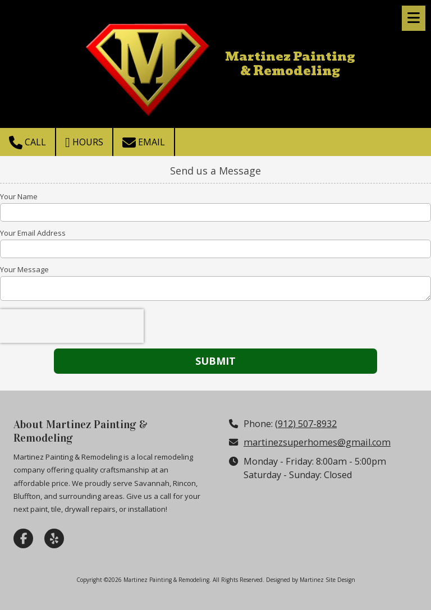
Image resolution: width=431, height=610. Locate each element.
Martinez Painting (290, 56)
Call (27, 142)
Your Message (24, 269)
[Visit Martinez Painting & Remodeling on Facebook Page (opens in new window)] (23, 538)
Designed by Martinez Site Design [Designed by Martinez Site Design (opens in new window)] (310, 580)
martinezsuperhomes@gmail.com (317, 442)
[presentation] (72, 326)
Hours (84, 142)
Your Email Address (33, 232)
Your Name (19, 196)
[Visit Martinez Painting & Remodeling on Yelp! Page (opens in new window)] (54, 538)
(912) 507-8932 (306, 424)
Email (143, 142)
